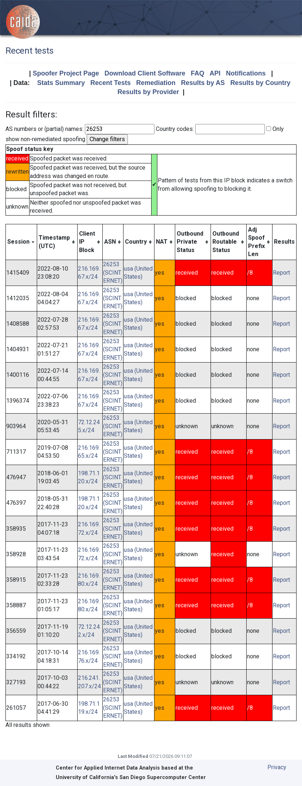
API (214, 73)
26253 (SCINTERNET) (112, 272)
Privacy (276, 767)
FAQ (197, 73)
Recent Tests (110, 82)
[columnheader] (21, 242)
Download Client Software (145, 73)
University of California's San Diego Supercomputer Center (131, 777)
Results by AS (203, 82)
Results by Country (260, 82)
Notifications (246, 73)
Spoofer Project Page (66, 73)
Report (281, 272)
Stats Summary (61, 82)
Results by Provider (148, 92)
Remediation (156, 82)
